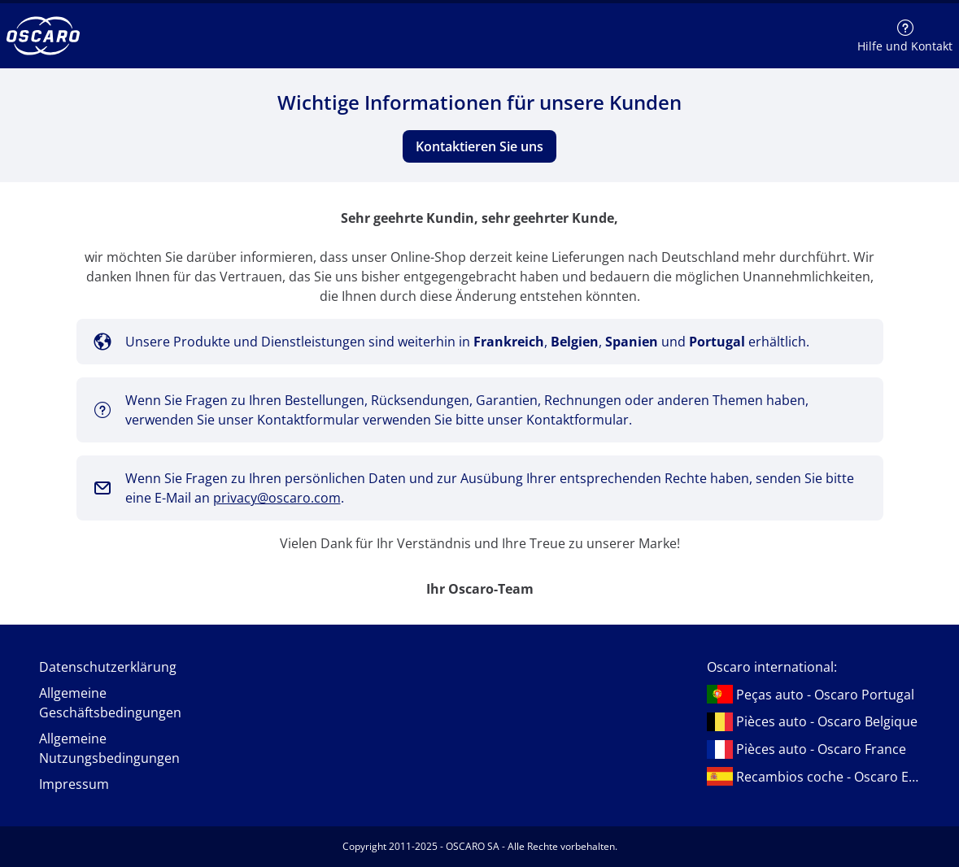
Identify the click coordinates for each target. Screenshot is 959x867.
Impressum (74, 784)
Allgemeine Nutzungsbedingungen (109, 748)
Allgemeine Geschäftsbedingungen (110, 702)
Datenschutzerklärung (108, 667)
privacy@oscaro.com (277, 498)
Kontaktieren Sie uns (479, 146)
